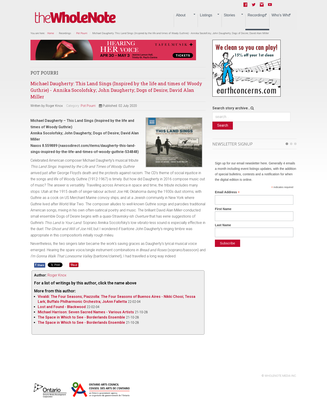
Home (50, 33)
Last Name (223, 225)
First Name (223, 209)
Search (222, 125)
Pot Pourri (81, 33)
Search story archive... (231, 108)
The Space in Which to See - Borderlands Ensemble (81, 317)
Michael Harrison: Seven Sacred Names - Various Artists (86, 312)
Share (39, 265)
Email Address (227, 192)
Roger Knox (57, 275)
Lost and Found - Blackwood (62, 307)
